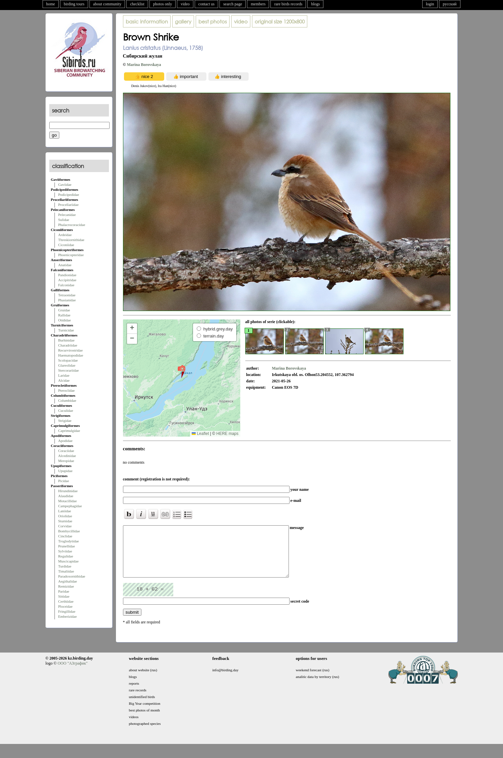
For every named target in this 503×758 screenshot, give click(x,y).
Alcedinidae (67, 456)
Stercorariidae (68, 370)
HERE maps (227, 433)
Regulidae (65, 556)
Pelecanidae (67, 215)
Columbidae (67, 400)
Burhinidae (66, 340)
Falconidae (66, 285)
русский (449, 4)
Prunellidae (66, 546)
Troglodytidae (68, 541)
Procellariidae (68, 205)
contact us (206, 4)
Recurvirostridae (70, 350)
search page (232, 4)
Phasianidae (67, 300)
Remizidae (66, 586)
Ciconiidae (66, 245)
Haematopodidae (70, 355)
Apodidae (65, 441)
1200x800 (280, 21)
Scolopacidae (68, 360)
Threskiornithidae (71, 240)
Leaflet (200, 433)
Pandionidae (67, 275)
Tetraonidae (67, 295)
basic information (147, 21)
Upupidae (65, 471)
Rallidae (64, 315)
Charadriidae (67, 345)
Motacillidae (67, 501)
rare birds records (288, 4)
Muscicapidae (68, 561)
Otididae (64, 320)
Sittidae (64, 596)
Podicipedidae (68, 195)
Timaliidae (66, 571)
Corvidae (65, 526)
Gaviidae (65, 184)
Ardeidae (65, 235)
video (185, 4)
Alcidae (64, 380)
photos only (162, 4)
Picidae (63, 481)
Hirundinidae (68, 491)
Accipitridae (67, 280)
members (258, 4)
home (50, 4)
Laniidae (64, 511)
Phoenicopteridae (71, 255)
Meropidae (66, 461)
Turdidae (64, 566)
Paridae (63, 591)
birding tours (74, 4)
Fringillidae (66, 611)
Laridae (64, 375)
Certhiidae (66, 601)
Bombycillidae (69, 531)
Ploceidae (65, 606)
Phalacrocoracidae (71, 225)
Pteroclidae (66, 390)
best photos (212, 21)
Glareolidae (66, 365)
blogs (315, 4)
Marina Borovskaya (144, 64)
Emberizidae (67, 616)
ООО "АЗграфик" (72, 673)
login (430, 4)
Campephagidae (70, 506)
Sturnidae (65, 521)
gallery (183, 21)
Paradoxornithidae (71, 576)
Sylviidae (65, 551)
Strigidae (65, 421)
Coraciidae (66, 451)
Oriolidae (65, 516)
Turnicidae (66, 330)
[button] (181, 371)
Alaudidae (65, 496)
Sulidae (63, 220)
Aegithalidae (67, 581)
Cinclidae (65, 536)
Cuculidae (65, 410)
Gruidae (64, 310)
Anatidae (65, 265)
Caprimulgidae (69, 431)
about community (107, 4)
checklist (137, 4)
